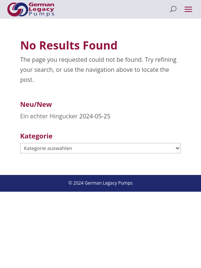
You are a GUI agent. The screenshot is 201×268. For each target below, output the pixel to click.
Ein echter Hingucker (49, 116)
